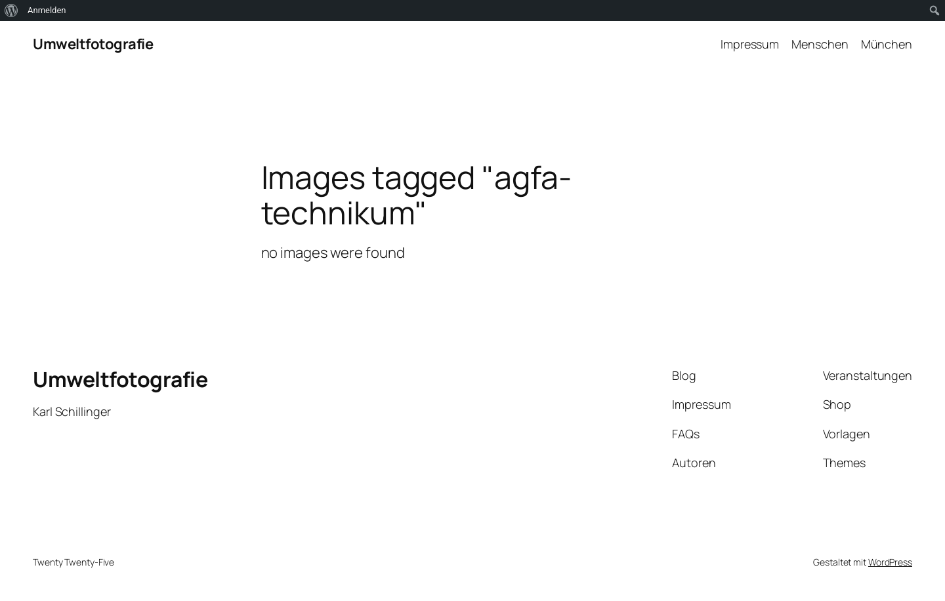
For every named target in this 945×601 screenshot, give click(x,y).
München (886, 44)
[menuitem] (11, 10)
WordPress (890, 562)
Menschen (819, 44)
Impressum (750, 44)
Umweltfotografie (93, 44)
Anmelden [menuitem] (47, 10)
